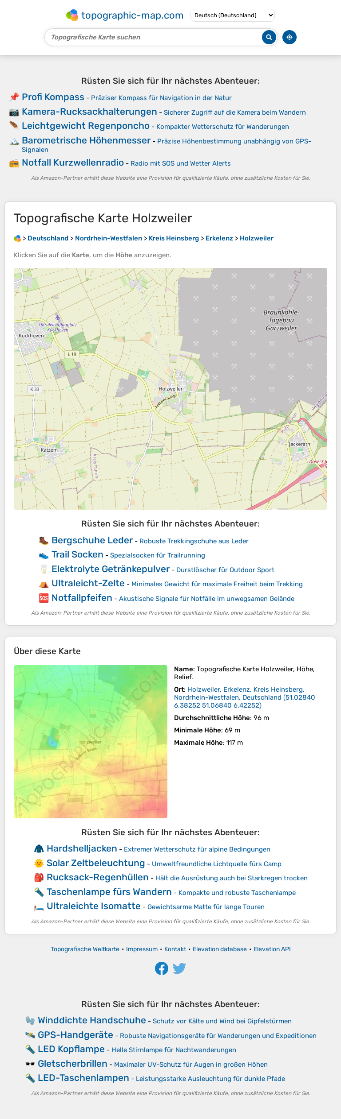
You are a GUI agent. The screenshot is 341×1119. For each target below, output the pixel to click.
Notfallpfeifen (82, 597)
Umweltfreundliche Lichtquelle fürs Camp (217, 864)
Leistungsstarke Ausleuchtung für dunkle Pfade (210, 1079)
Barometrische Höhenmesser (86, 140)
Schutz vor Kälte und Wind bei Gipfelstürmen (222, 1021)
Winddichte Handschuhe (92, 1020)
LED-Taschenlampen (83, 1077)
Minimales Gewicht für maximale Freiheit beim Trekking (217, 584)
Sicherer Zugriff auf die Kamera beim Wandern (235, 112)
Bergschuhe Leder (92, 540)
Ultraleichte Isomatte (94, 905)
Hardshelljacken (82, 848)
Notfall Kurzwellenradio (73, 162)
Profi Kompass (53, 96)
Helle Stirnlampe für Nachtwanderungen (173, 1050)
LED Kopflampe (71, 1048)
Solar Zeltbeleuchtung (96, 862)
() (244, 697)
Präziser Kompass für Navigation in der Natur (161, 98)
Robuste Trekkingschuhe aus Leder (194, 541)
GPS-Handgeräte (75, 1034)
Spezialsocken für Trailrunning (157, 555)
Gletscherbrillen (72, 1063)
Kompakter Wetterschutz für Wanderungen (222, 127)
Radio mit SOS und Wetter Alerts (181, 163)
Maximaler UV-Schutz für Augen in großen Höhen (191, 1065)
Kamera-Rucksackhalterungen (89, 111)
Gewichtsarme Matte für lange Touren (206, 907)
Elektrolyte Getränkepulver (111, 568)
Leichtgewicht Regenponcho (86, 125)
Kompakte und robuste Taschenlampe (237, 893)
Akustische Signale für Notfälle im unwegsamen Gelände (206, 599)
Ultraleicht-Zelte (88, 583)
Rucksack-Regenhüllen (98, 877)
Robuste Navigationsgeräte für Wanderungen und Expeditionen (218, 1036)
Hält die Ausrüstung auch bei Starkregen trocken (231, 878)
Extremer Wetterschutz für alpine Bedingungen (197, 849)
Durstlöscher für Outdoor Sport (225, 570)
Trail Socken (77, 554)
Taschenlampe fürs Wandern (109, 891)
